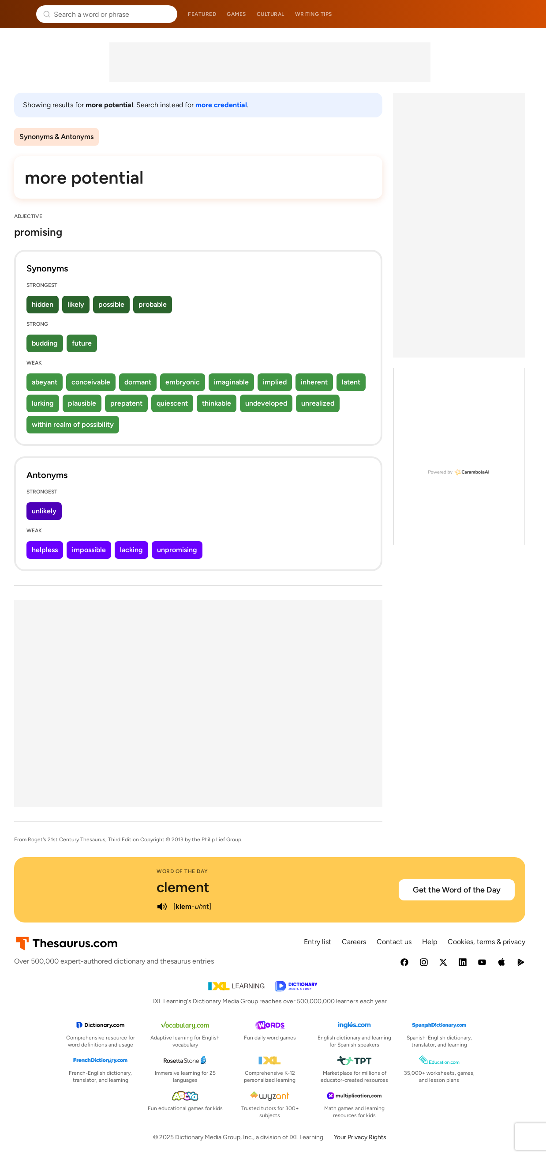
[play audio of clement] (162, 906)
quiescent (172, 403)
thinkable (216, 403)
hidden (42, 304)
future (82, 343)
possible (111, 304)
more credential (221, 105)
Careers (354, 942)
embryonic (182, 382)
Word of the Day (182, 871)
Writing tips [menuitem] (313, 14)
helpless (45, 550)
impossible (89, 550)
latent (351, 382)
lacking (131, 550)
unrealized (317, 403)
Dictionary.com (527, 14)
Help (429, 942)
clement (183, 887)
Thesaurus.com (20, 14)
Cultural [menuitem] (270, 14)
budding (45, 343)
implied (275, 382)
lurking (43, 403)
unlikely (44, 511)
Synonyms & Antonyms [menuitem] (56, 136)
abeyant (44, 382)
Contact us (394, 942)
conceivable (90, 382)
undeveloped (266, 403)
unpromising (177, 550)
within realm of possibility (73, 424)
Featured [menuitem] (202, 14)
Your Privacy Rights (360, 1137)
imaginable (231, 382)
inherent (314, 382)
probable (152, 304)
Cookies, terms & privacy (486, 942)
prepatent (126, 403)
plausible (82, 403)
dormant (137, 382)
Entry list (317, 942)
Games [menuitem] (236, 14)
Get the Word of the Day (457, 890)
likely (75, 304)
